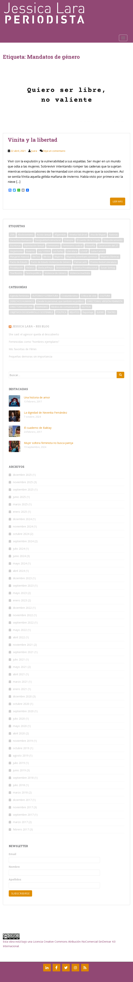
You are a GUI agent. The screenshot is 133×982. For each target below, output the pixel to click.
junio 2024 (19, 556)
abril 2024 (19, 571)
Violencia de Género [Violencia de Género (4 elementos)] (55, 273)
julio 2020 (19, 718)
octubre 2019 (21, 748)
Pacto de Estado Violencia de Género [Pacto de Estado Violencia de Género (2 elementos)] (51, 262)
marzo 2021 (20, 681)
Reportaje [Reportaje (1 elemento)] (88, 312)
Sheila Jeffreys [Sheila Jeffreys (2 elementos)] (45, 267)
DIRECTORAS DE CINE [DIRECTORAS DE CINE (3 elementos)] (21, 306)
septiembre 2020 (23, 711)
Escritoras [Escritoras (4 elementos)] (15, 245)
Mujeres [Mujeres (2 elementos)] (59, 256)
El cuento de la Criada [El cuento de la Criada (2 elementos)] (88, 240)
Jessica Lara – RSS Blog (30, 326)
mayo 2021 (20, 667)
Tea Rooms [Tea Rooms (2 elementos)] (16, 273)
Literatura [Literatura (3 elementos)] (72, 251)
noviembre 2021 (23, 644)
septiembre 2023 (23, 585)
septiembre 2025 (23, 489)
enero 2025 (20, 511)
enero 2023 (20, 600)
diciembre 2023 (22, 578)
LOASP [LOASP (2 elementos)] (84, 251)
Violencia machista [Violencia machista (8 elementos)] (80, 273)
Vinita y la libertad (32, 139)
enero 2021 (20, 689)
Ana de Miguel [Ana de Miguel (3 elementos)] (98, 234)
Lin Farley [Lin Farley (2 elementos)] (58, 251)
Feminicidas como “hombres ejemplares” (34, 342)
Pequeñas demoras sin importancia (30, 356)
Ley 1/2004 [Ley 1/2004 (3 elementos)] (44, 251)
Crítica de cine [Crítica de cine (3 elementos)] (88, 295)
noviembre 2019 (23, 741)
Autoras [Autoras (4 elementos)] (113, 234)
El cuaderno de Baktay (37, 428)
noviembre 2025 (23, 482)
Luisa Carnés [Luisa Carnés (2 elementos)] (98, 251)
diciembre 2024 (22, 519)
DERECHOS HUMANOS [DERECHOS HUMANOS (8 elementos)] (22, 301)
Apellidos (15, 879)
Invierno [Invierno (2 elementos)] (30, 251)
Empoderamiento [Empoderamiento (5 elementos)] (113, 240)
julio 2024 (19, 548)
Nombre (14, 867)
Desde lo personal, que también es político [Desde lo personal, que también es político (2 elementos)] (60, 301)
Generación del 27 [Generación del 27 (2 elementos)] (108, 245)
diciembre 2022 (22, 608)
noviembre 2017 (23, 807)
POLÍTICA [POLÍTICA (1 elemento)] (61, 312)
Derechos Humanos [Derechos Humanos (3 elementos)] (21, 240)
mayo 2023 (20, 593)
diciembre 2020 (22, 696)
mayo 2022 (20, 630)
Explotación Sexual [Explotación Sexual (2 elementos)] (34, 245)
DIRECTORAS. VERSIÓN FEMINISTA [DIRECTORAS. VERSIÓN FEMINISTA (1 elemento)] (105, 301)
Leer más (118, 201)
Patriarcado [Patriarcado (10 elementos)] (80, 262)
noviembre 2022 (23, 615)
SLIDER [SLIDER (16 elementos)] (100, 312)
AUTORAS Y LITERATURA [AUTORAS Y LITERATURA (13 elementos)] (45, 295)
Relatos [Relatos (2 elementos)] (30, 267)
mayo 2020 (20, 726)
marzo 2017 (20, 822)
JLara (34, 151)
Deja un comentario (54, 151)
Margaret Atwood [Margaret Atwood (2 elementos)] (19, 256)
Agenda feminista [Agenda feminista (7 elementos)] (19, 295)
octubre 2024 (21, 534)
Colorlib (71, 978)
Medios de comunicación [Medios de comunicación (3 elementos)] (64, 306)
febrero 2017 (21, 829)
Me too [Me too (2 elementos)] (47, 256)
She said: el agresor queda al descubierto (34, 334)
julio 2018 (19, 785)
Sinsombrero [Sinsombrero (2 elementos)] (63, 267)
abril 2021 (19, 674)
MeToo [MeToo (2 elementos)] (36, 256)
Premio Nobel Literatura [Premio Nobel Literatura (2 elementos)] (103, 262)
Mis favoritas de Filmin (22, 349)
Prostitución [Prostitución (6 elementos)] (16, 267)
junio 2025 (19, 497)
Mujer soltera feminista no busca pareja (48, 443)
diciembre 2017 (22, 800)
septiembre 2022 (23, 622)
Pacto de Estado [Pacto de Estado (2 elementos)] (19, 262)
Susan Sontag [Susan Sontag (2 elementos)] (108, 267)
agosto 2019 (20, 755)
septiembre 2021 (23, 652)
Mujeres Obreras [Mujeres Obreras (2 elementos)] (110, 256)
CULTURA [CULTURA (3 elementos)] (105, 295)
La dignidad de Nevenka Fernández (45, 412)
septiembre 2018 (23, 777)
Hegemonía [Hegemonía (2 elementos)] (16, 251)
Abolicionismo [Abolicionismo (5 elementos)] (25, 234)
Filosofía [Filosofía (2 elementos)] (90, 245)
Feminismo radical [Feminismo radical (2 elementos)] (72, 245)
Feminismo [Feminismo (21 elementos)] (53, 245)
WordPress (102, 978)
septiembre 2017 (23, 814)
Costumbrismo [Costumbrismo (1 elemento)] (70, 295)
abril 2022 (19, 637)
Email (12, 854)
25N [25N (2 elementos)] (12, 234)
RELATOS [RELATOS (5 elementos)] (74, 312)
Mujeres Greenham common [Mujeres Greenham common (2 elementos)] (81, 256)
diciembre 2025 (22, 475)
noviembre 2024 (23, 526)
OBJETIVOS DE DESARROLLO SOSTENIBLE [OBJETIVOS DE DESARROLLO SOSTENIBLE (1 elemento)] (31, 312)
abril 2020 (19, 733)
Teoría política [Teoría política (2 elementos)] (33, 273)
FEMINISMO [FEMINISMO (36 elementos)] (42, 306)
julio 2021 (19, 659)
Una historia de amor (37, 397)
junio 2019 (19, 770)
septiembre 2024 (23, 541)
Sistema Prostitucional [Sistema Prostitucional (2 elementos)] (85, 267)
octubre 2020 (21, 704)
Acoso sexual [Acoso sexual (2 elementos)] (44, 234)
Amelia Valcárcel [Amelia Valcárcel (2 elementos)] (78, 234)
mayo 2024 (20, 563)
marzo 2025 (20, 504)
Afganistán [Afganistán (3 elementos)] (60, 234)
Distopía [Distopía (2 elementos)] (68, 240)
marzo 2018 (20, 792)
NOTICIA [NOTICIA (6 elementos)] (86, 306)
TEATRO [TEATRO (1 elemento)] (111, 312)
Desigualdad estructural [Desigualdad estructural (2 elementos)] (48, 240)
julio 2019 (19, 763)
